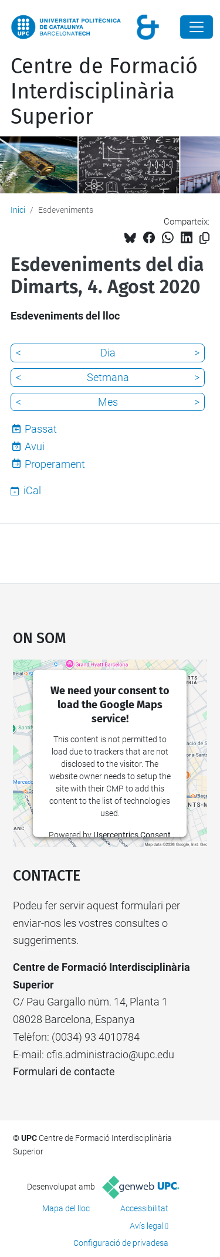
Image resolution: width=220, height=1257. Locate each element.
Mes (108, 402)
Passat (41, 429)
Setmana (108, 377)
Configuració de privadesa (120, 1243)
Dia (108, 352)
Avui (35, 446)
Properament (55, 464)
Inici (18, 210)
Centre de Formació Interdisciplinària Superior (104, 91)
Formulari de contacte (64, 1071)
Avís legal (147, 1226)
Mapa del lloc (66, 1208)
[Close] (196, 27)
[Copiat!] (204, 238)
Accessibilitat (144, 1208)
